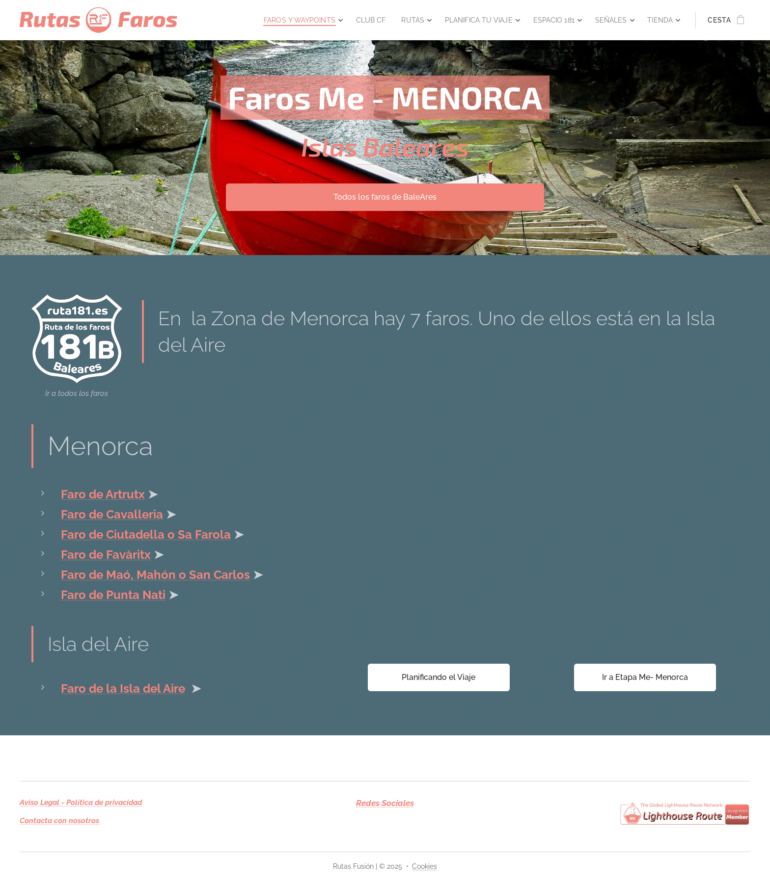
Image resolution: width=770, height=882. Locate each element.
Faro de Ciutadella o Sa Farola (146, 534)
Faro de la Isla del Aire (123, 688)
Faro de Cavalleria (112, 514)
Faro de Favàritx (106, 554)
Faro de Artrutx (103, 494)
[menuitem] (283, 20)
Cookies (424, 866)
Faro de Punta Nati (113, 595)
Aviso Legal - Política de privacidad (81, 802)
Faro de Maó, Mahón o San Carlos (155, 575)
